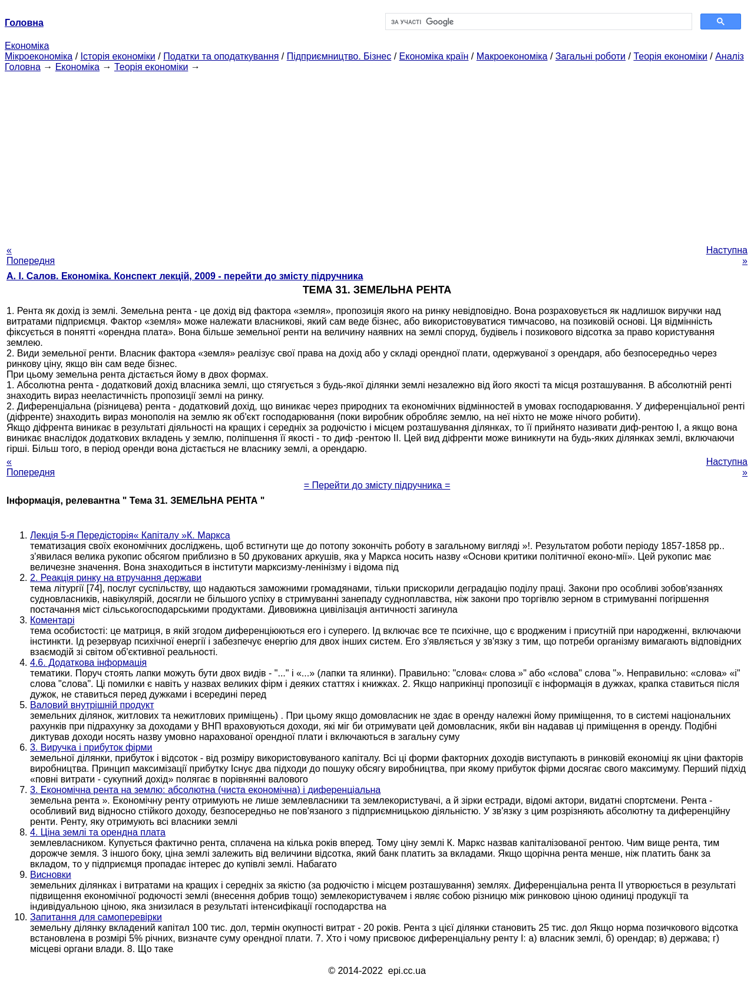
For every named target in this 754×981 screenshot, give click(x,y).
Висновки (50, 875)
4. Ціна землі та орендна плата (98, 832)
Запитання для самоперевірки (96, 917)
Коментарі (52, 620)
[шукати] (537, 21)
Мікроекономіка (38, 56)
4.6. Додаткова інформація (88, 663)
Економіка (27, 46)
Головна (23, 67)
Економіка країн (434, 56)
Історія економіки (118, 56)
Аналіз (729, 56)
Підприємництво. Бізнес (339, 56)
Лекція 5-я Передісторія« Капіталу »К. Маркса (130, 535)
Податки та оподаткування (221, 56)
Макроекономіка (512, 56)
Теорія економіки (670, 56)
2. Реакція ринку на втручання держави (115, 578)
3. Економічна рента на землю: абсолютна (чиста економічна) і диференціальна (205, 790)
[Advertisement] (377, 154)
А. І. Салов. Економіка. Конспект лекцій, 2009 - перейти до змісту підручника (184, 276)
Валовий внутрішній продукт (92, 705)
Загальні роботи (590, 56)
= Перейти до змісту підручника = (377, 485)
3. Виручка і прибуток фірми (91, 747)
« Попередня (30, 255)
